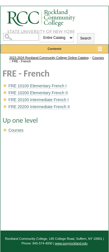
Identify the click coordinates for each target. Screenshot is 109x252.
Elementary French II (38, 92)
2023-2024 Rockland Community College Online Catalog (49, 57)
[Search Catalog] (21, 37)
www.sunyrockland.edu (71, 243)
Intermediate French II (39, 106)
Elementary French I (37, 86)
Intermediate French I (38, 99)
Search (85, 38)
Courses (98, 57)
